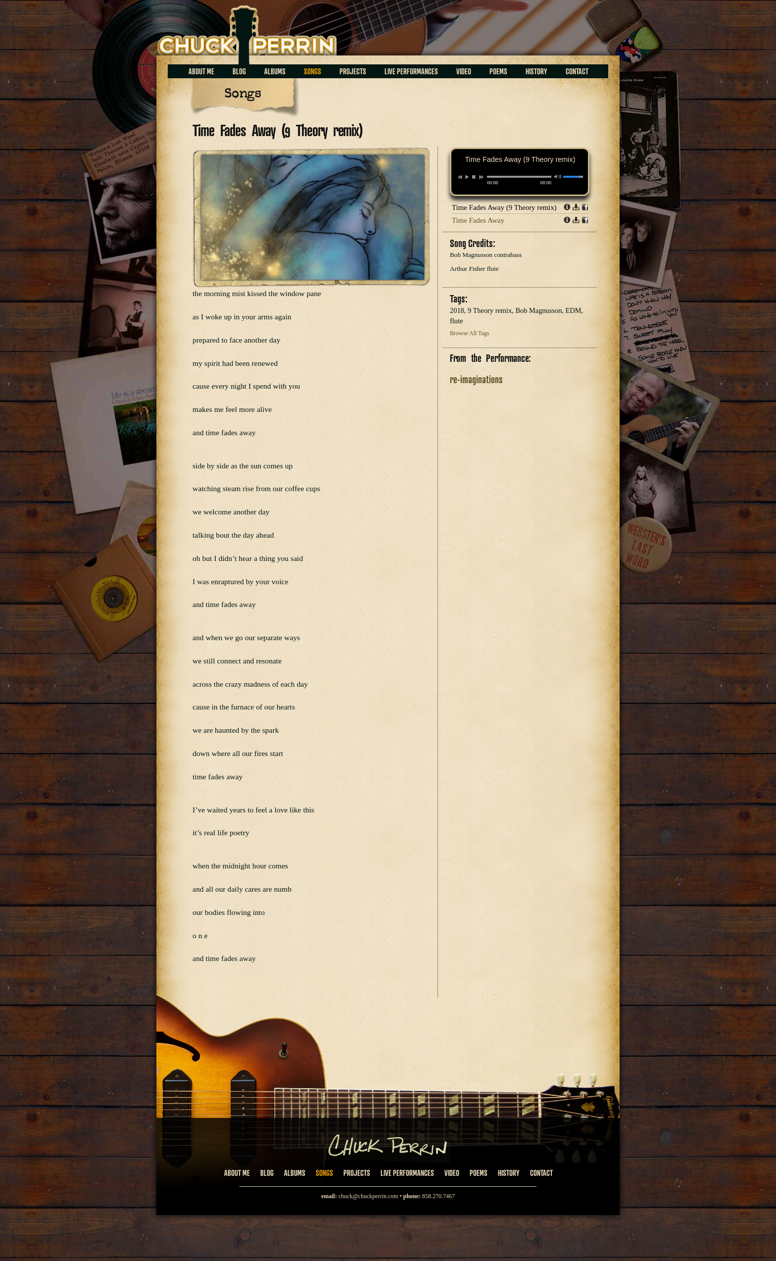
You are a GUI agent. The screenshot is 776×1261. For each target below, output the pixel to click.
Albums (275, 71)
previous (460, 177)
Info (567, 206)
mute (558, 176)
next (481, 177)
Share (585, 206)
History (536, 71)
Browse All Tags (469, 333)
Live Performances (411, 71)
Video (463, 71)
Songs (312, 71)
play (466, 176)
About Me (201, 71)
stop (474, 177)
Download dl (576, 206)
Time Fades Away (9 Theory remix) (504, 207)
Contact (577, 71)
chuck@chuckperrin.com (368, 1196)
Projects (353, 71)
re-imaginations (476, 379)
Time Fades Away (478, 220)
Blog (239, 71)
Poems (498, 71)
